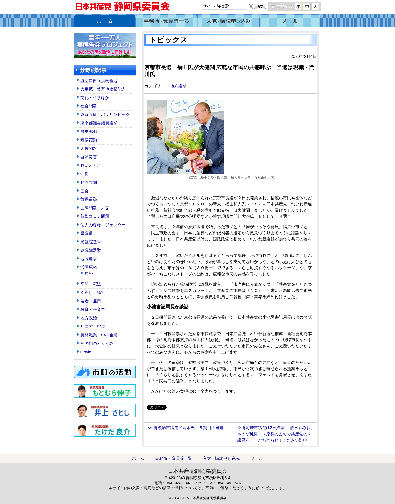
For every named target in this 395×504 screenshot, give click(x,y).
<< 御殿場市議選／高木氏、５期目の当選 (186, 428)
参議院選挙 (90, 250)
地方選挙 (178, 86)
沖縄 (84, 174)
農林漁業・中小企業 (98, 335)
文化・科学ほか (94, 97)
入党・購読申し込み (228, 20)
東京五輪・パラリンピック (105, 114)
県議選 (86, 233)
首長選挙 (88, 199)
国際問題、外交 (94, 208)
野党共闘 (88, 182)
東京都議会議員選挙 (98, 123)
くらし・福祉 (92, 292)
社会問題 (88, 106)
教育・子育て (92, 309)
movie (85, 352)
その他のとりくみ (96, 343)
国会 (84, 191)
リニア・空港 (92, 326)
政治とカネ (90, 165)
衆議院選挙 (90, 242)
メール (290, 20)
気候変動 (88, 140)
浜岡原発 (88, 267)
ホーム (105, 20)
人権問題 (88, 148)
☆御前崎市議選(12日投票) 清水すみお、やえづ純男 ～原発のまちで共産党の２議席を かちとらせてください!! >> (276, 434)
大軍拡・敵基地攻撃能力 (103, 89)
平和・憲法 (90, 284)
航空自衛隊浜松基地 (98, 80)
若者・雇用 (90, 301)
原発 (89, 273)
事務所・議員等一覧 (167, 20)
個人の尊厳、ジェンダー (103, 225)
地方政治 (88, 318)
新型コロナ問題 (94, 216)
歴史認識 (88, 131)
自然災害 (88, 157)
